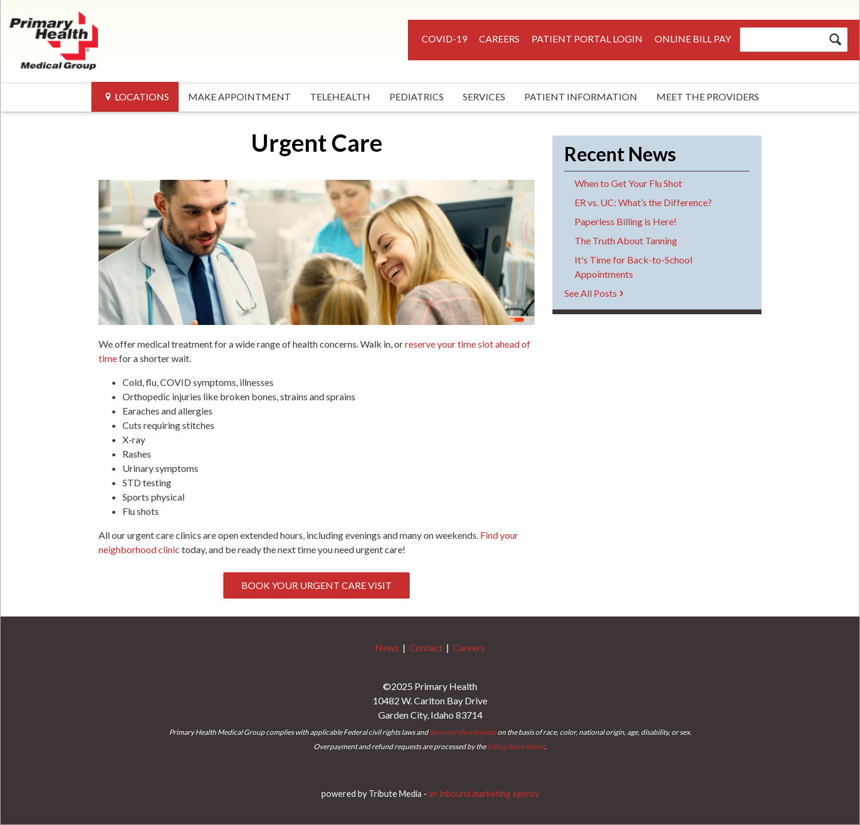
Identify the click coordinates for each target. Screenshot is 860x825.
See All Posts (590, 293)
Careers (499, 38)
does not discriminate (462, 732)
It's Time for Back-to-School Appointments (633, 267)
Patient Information (580, 96)
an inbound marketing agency (484, 794)
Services (484, 96)
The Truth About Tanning (626, 240)
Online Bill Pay (693, 38)
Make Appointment (239, 96)
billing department (516, 746)
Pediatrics (416, 96)
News (387, 647)
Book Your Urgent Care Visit (316, 585)
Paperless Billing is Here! (626, 221)
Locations (142, 96)
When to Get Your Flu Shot (628, 183)
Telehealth (340, 96)
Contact (426, 647)
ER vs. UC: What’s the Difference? (643, 202)
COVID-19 (444, 38)
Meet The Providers (707, 96)
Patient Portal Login (587, 38)
